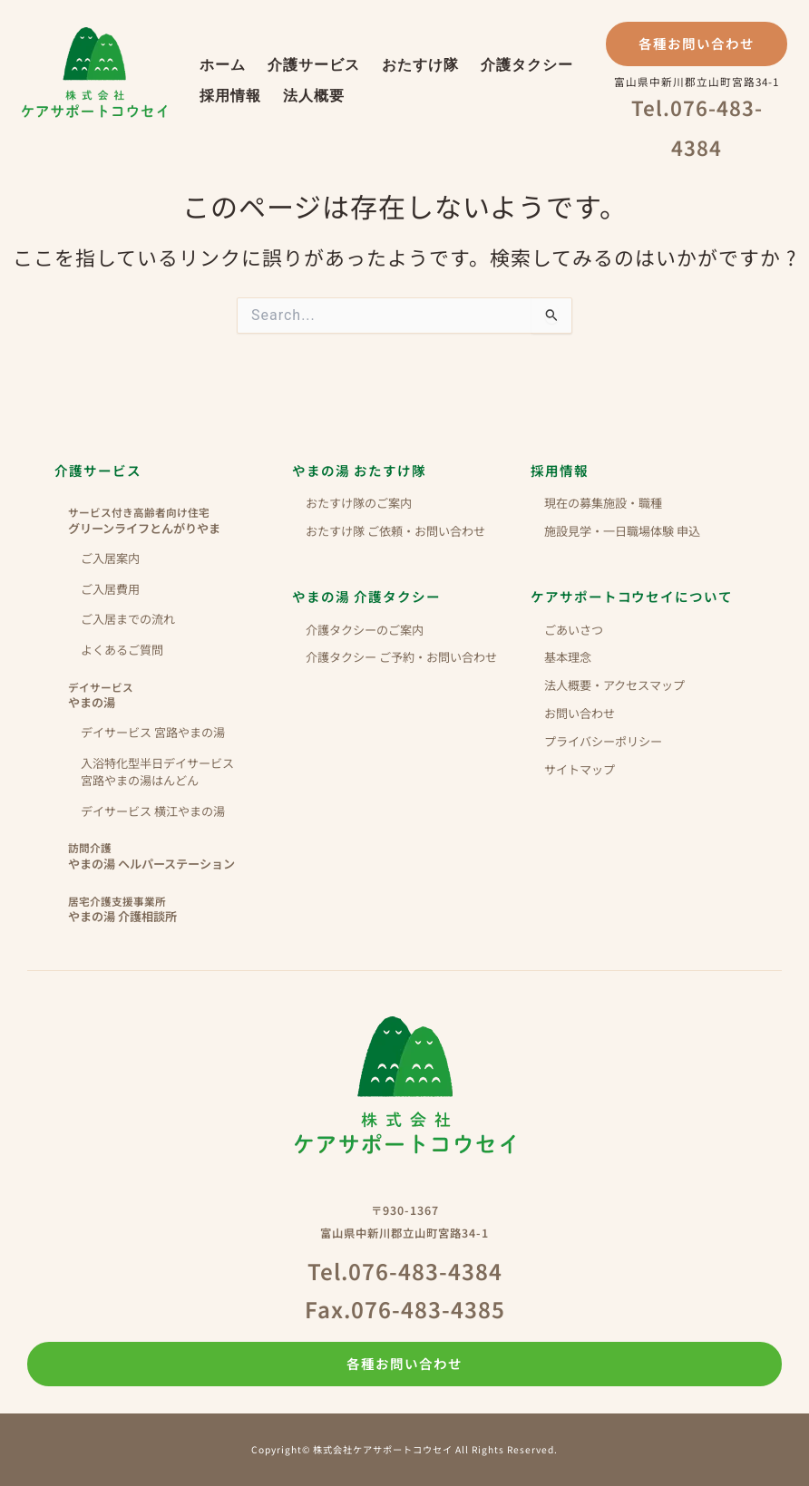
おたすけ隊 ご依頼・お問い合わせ (395, 530)
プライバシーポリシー (603, 741)
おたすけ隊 (420, 65)
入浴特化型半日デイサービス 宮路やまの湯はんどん (157, 771)
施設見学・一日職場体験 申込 (622, 530)
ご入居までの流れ (128, 618)
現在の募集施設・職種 (603, 502)
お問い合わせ (579, 713)
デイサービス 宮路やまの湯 (153, 732)
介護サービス (314, 65)
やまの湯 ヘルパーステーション (173, 855)
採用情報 (230, 95)
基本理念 (567, 656)
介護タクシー (527, 65)
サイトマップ (579, 769)
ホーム (223, 65)
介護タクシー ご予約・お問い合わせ (401, 656)
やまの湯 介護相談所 (173, 909)
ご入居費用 (110, 588)
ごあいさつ (573, 629)
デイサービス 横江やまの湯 (153, 811)
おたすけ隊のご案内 (359, 502)
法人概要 (314, 95)
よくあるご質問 (122, 649)
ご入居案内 (110, 558)
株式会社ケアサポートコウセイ (94, 72)
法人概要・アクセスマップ (614, 685)
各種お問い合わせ (696, 43)
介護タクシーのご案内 (365, 629)
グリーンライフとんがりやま (173, 520)
